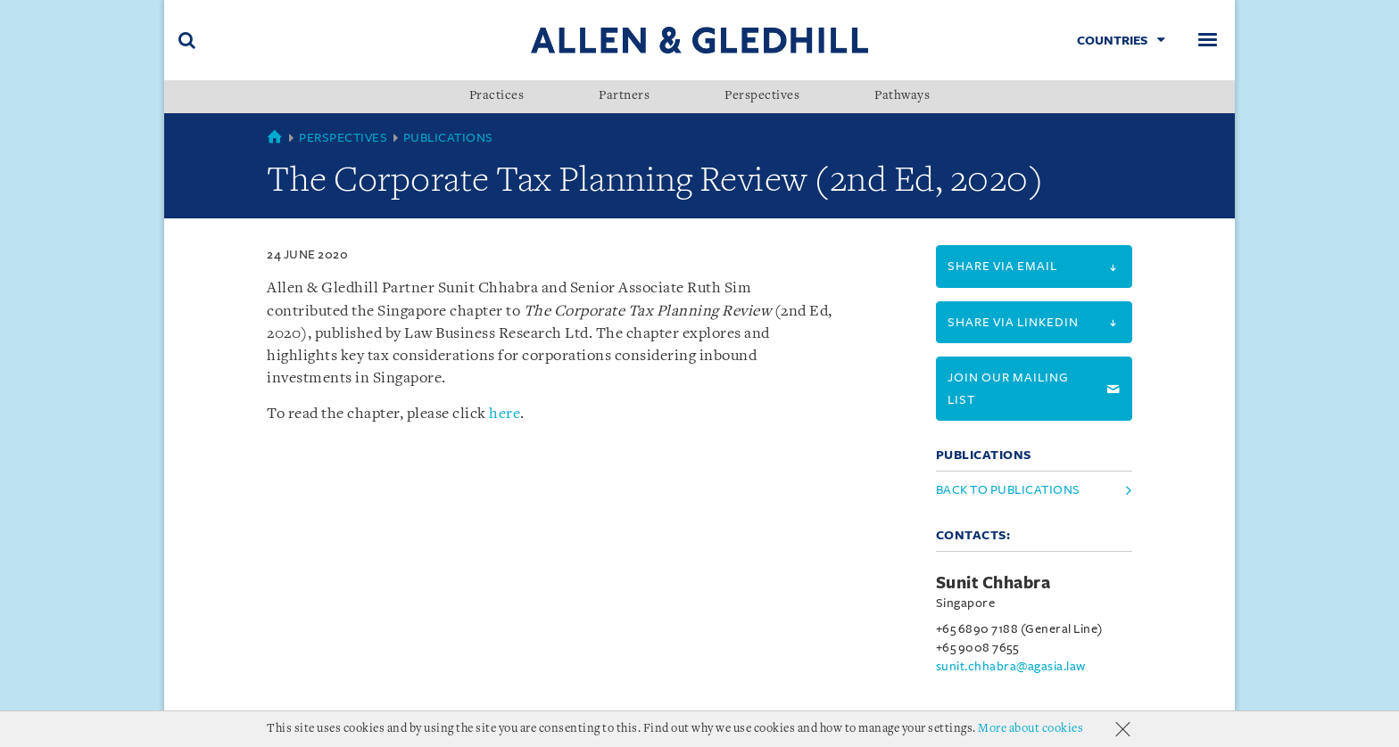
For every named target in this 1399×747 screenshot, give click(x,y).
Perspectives (761, 96)
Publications (448, 137)
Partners (624, 96)
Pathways (902, 96)
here (504, 414)
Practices (497, 96)
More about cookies (1030, 729)
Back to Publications (1008, 490)
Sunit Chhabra (993, 583)
